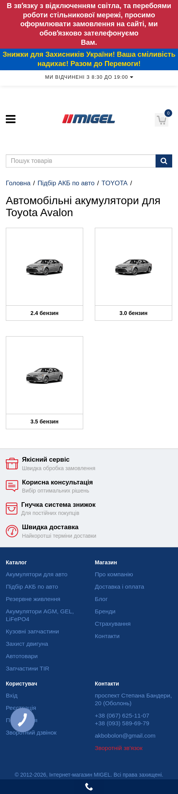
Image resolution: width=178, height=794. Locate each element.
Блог (101, 599)
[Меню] (10, 119)
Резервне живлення (33, 599)
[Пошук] (164, 161)
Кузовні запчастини (32, 631)
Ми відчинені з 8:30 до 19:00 (89, 77)
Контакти (107, 636)
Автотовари (22, 656)
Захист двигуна (27, 643)
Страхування (113, 623)
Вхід (11, 695)
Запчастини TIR (27, 668)
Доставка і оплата (119, 586)
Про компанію (114, 574)
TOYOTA (114, 183)
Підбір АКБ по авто (66, 183)
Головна (18, 183)
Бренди (105, 611)
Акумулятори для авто (36, 574)
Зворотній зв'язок (118, 748)
